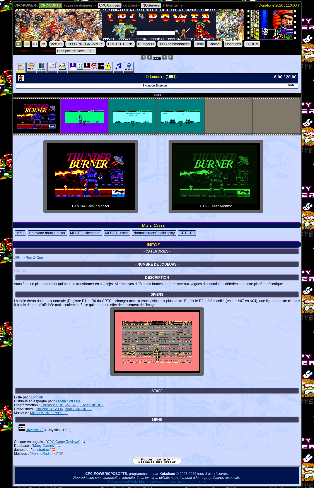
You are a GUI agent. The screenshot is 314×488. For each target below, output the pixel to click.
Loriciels (37, 397)
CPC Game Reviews (63, 442)
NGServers (151, 5)
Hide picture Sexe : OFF (76, 51)
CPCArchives (109, 5)
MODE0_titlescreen (85, 233)
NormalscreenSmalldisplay (154, 233)
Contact (214, 44)
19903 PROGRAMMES (85, 44)
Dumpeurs (146, 44)
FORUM (252, 44)
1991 (20, 233)
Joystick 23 (34, 430)
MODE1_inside (117, 233)
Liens (199, 44)
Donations (233, 44)
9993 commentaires (174, 44)
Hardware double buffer (47, 233)
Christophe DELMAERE (59, 405)
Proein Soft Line (68, 401)
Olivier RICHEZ (91, 405)
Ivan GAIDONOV (78, 409)
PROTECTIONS (120, 44)
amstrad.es (41, 450)
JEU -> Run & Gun (28, 258)
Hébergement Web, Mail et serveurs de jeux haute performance (157, 481)
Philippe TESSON (49, 409)
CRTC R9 (187, 233)
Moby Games (43, 446)
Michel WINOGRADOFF (49, 413)
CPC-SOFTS (51, 5)
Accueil (56, 44)
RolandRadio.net (44, 453)
